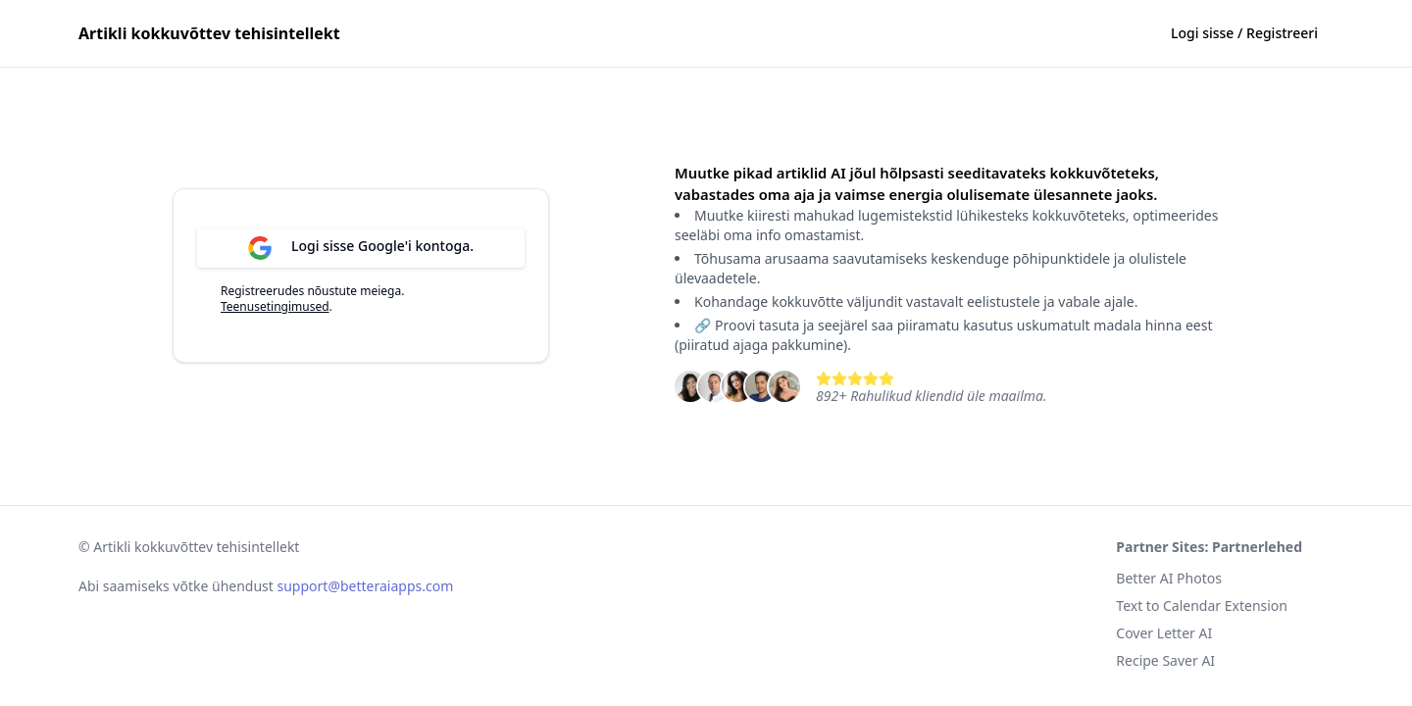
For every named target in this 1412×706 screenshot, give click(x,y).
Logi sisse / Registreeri (1244, 33)
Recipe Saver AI (1165, 660)
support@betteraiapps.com (365, 586)
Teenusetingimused (275, 306)
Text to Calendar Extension (1201, 605)
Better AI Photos (1169, 578)
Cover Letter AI (1164, 633)
